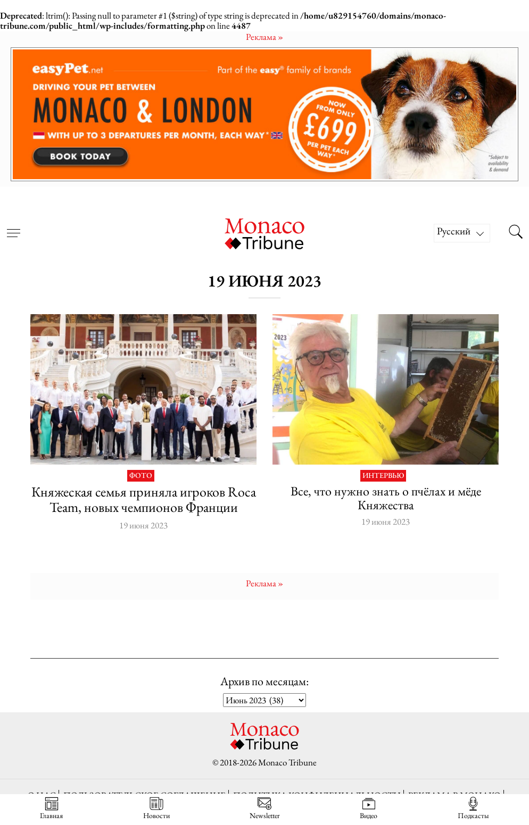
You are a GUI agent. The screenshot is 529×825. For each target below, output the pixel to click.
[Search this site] (515, 233)
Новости (156, 808)
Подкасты (473, 808)
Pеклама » (264, 37)
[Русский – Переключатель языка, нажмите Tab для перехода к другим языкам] (462, 233)
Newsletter (265, 808)
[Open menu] (13, 226)
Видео (368, 808)
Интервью (383, 476)
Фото (140, 476)
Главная (51, 808)
